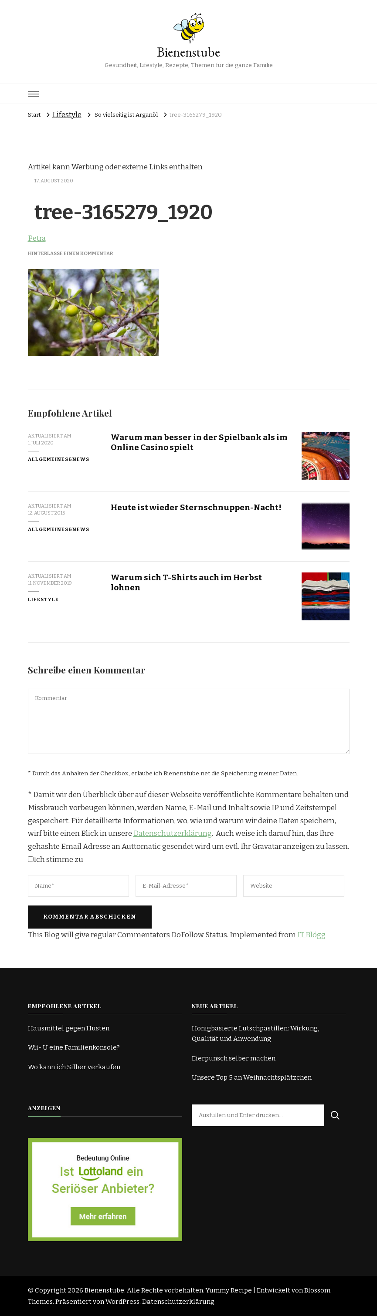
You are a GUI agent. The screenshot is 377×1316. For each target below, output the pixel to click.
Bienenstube (188, 52)
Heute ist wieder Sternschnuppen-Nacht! (196, 507)
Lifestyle (67, 114)
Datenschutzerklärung (172, 833)
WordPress (122, 1302)
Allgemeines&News (58, 459)
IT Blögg (311, 934)
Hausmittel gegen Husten (68, 1028)
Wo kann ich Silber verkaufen (74, 1067)
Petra (37, 238)
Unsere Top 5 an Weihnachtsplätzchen (252, 1077)
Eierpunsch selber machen (233, 1058)
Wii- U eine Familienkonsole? (74, 1047)
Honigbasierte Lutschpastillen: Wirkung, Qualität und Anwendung (255, 1033)
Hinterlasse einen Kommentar (70, 253)
